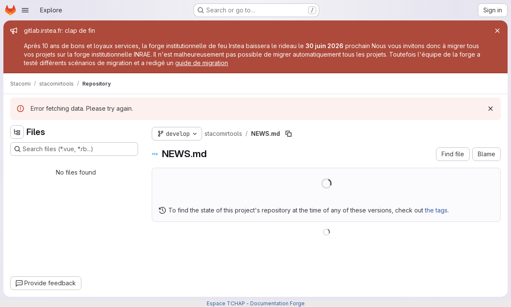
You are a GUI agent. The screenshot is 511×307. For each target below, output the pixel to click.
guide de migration (201, 62)
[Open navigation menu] (25, 10)
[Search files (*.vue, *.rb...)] (74, 149)
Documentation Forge (277, 303)
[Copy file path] (288, 134)
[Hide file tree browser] (17, 132)
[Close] (497, 31)
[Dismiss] (490, 108)
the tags (436, 210)
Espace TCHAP (226, 303)
